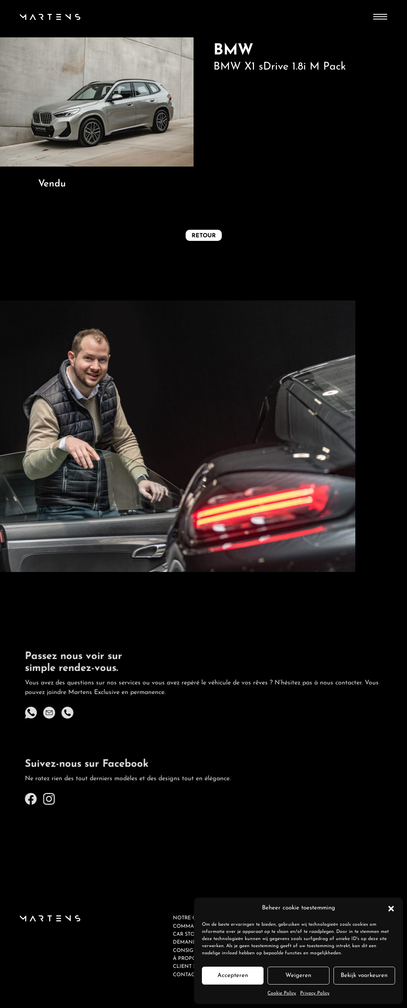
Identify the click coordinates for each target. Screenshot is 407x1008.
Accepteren (232, 976)
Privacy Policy (314, 993)
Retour (204, 236)
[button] (391, 908)
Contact (185, 974)
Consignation (193, 950)
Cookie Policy (281, 993)
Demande (186, 942)
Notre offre (191, 918)
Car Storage (191, 934)
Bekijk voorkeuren (364, 976)
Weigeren (298, 976)
